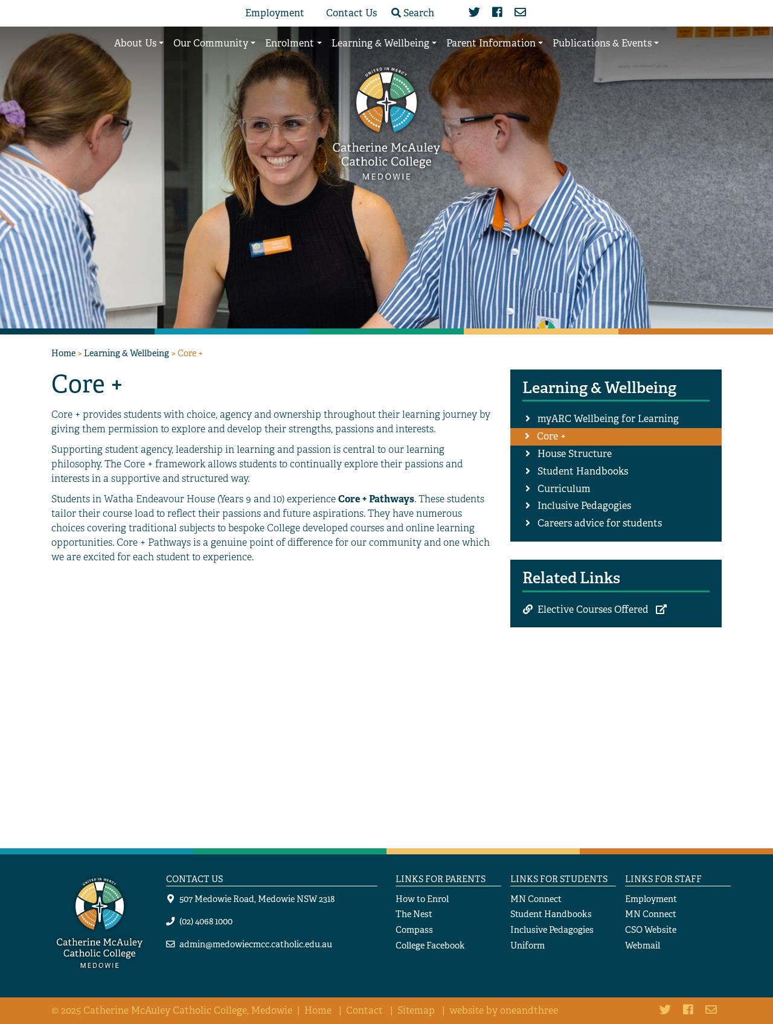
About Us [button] (135, 43)
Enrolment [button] (289, 43)
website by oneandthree (503, 1010)
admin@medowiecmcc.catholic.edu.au (255, 944)
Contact (364, 1010)
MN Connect (536, 898)
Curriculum (564, 488)
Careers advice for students (599, 523)
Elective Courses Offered (593, 609)
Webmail (642, 945)
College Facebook (430, 945)
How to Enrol (422, 898)
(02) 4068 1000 (206, 921)
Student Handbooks (582, 471)
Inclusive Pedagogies (584, 505)
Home (63, 353)
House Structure (574, 453)
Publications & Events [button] (602, 43)
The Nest (414, 914)
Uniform (527, 945)
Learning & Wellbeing (126, 353)
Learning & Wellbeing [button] (380, 43)
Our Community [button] (210, 43)
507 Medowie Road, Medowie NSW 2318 (257, 898)
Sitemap (416, 1010)
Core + (551, 436)
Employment (274, 13)
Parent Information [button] (491, 43)
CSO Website (650, 929)
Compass (414, 929)
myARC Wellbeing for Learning (608, 418)
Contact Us (351, 13)
